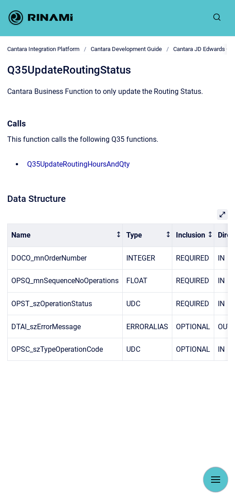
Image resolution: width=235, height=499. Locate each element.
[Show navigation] (215, 479)
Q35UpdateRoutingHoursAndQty (78, 164)
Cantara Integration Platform (43, 49)
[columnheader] (65, 235)
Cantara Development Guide (126, 49)
